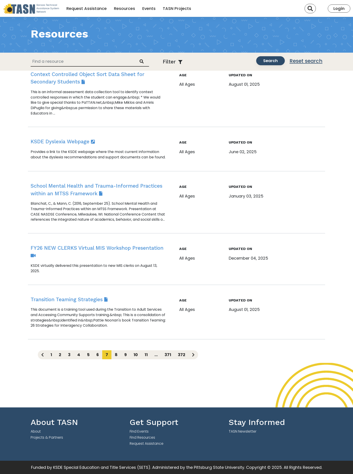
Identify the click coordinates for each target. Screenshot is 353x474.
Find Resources (142, 437)
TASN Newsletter (242, 431)
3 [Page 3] (69, 354)
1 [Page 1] (51, 354)
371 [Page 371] (168, 354)
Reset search (306, 61)
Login (339, 8)
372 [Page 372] (181, 354)
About (36, 431)
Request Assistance (86, 8)
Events (149, 8)
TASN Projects (177, 8)
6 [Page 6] (97, 354)
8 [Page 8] (116, 354)
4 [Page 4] (78, 354)
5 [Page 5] (88, 354)
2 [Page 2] (60, 354)
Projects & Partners (47, 437)
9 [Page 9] (125, 354)
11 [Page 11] (146, 354)
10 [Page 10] (136, 354)
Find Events (139, 431)
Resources (124, 8)
